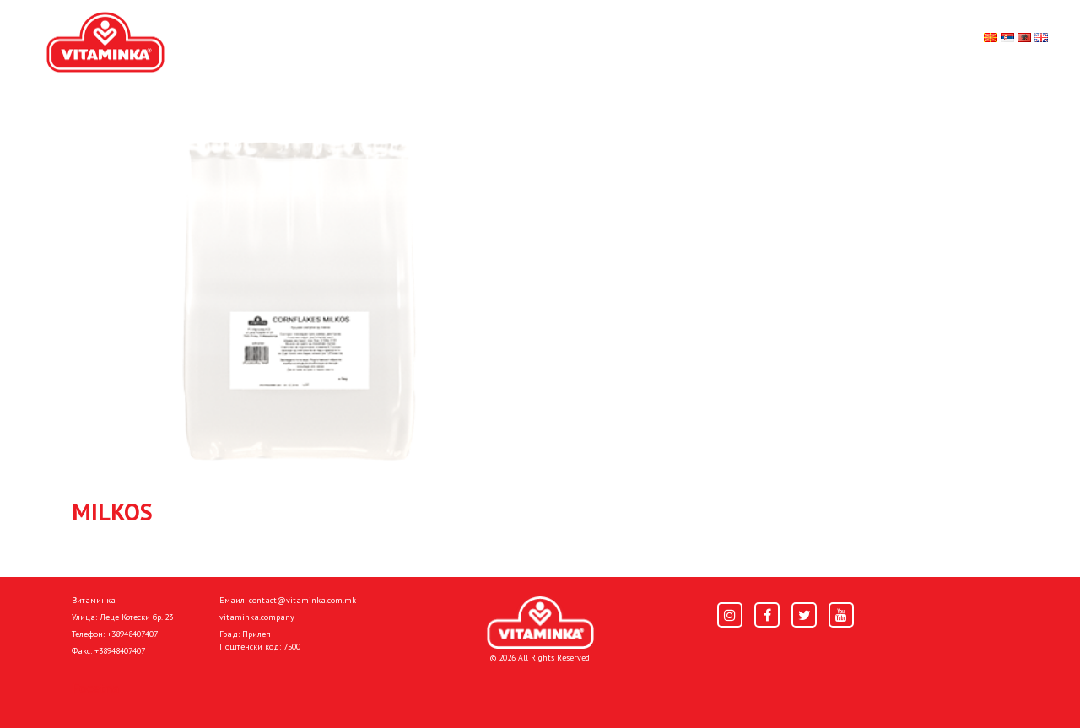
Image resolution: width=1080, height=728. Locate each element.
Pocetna (95, 687)
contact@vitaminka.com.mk (302, 600)
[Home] (540, 623)
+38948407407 (132, 633)
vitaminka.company (256, 617)
